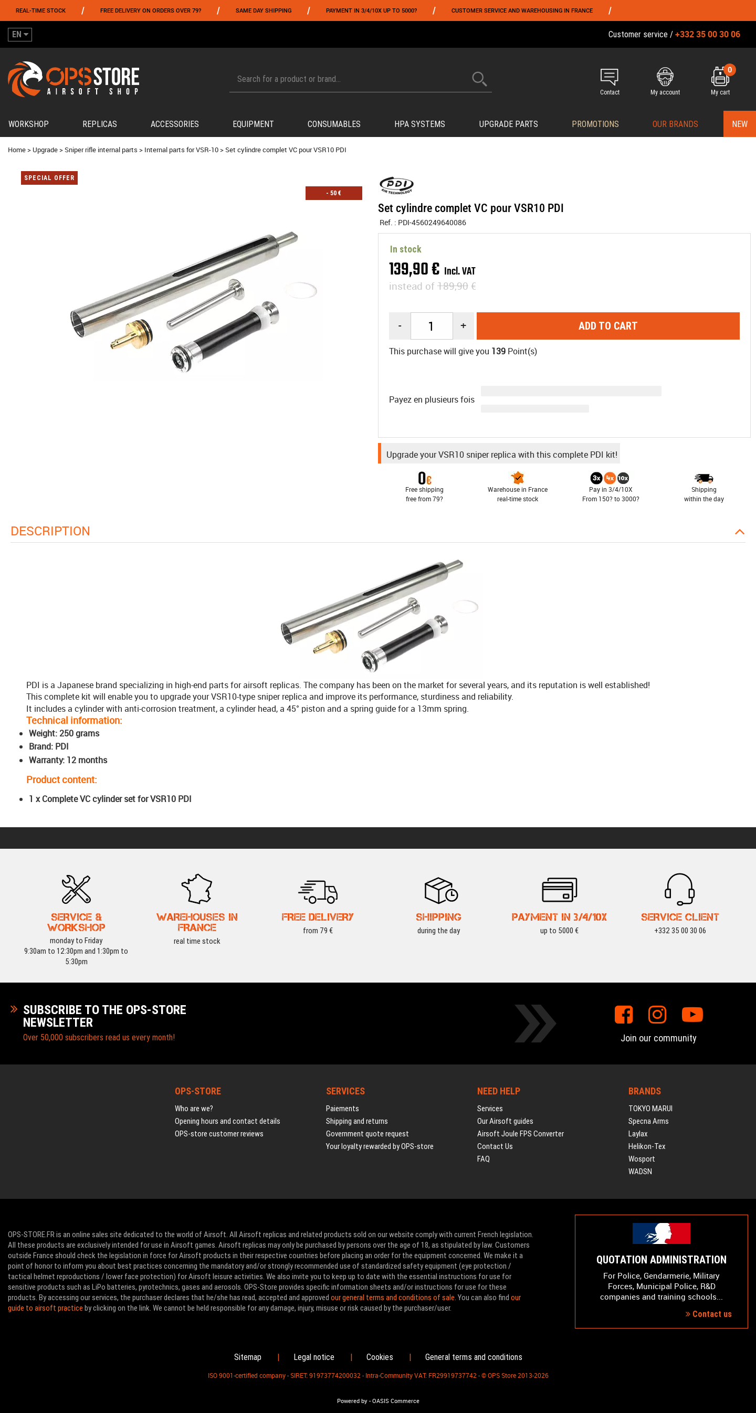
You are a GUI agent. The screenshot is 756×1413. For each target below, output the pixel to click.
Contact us (709, 1314)
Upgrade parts (508, 124)
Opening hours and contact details (227, 1121)
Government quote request (367, 1133)
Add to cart (608, 326)
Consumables (334, 124)
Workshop (28, 124)
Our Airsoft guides (505, 1121)
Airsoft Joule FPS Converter (520, 1133)
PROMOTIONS (595, 124)
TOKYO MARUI (650, 1108)
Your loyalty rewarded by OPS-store (380, 1146)
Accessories (175, 124)
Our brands (675, 124)
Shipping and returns (357, 1121)
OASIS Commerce (395, 1401)
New (740, 124)
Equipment (253, 124)
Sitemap (247, 1357)
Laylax (638, 1133)
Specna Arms (648, 1121)
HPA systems (419, 124)
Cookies (379, 1357)
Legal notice (313, 1357)
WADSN (640, 1171)
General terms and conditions (473, 1357)
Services (490, 1108)
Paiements (342, 1108)
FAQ (483, 1159)
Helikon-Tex (647, 1146)
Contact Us (495, 1146)
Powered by (352, 1401)
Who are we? (194, 1108)
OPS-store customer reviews (219, 1133)
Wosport (641, 1159)
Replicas (99, 124)
